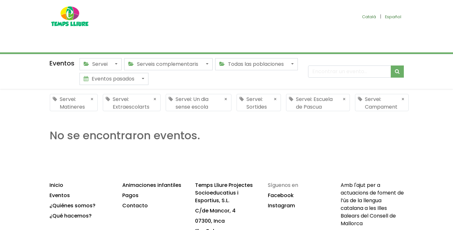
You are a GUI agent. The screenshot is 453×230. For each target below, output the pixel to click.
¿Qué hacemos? (70, 215)
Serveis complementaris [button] (164, 64)
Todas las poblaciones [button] (252, 64)
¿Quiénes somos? (72, 205)
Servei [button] (96, 64)
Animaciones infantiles (151, 185)
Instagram (281, 205)
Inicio (56, 185)
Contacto (135, 205)
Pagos (130, 195)
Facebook (281, 195)
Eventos (59, 195)
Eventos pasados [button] (110, 78)
